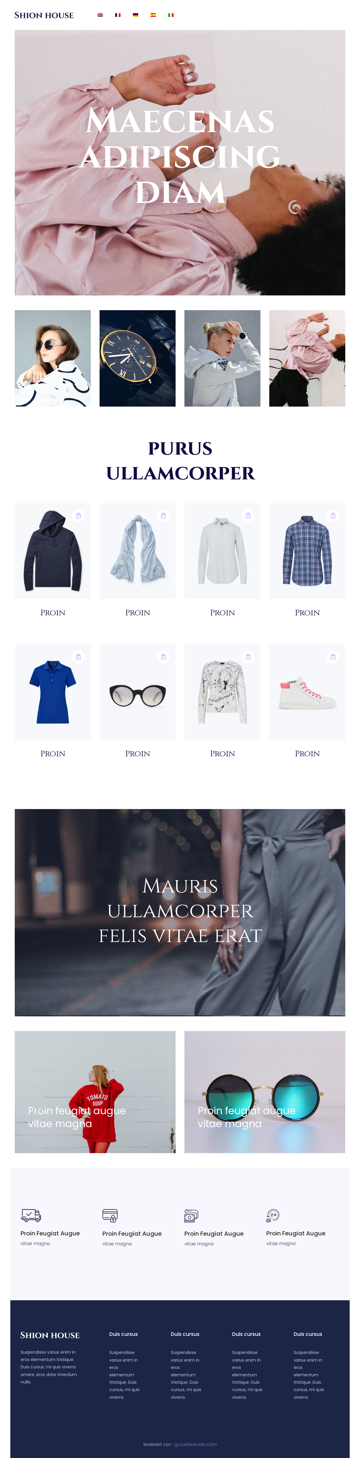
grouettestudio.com (195, 1444)
